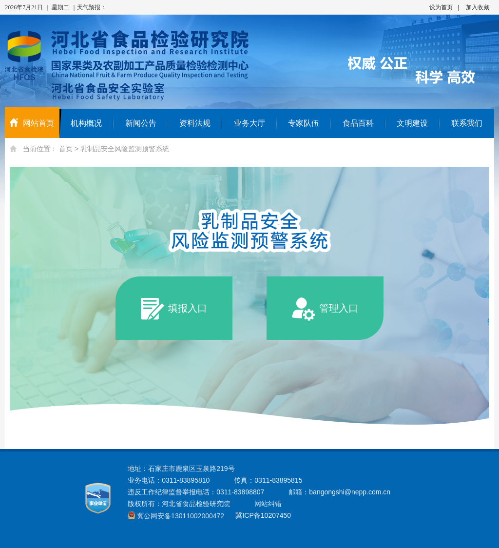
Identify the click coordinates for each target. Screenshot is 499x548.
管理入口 (325, 309)
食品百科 (358, 123)
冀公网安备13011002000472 (180, 516)
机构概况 (86, 123)
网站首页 (32, 122)
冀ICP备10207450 (263, 515)
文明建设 (412, 123)
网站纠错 (268, 504)
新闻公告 (140, 123)
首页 (66, 149)
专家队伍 (303, 123)
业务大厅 (249, 123)
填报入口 (174, 309)
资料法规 (195, 123)
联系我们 (466, 123)
